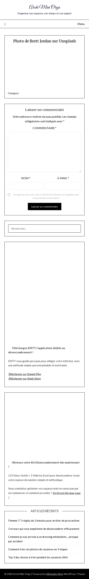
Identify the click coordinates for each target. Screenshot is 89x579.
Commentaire (44, 128)
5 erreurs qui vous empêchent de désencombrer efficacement (43, 528)
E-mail (63, 178)
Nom (25, 178)
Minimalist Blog (54, 573)
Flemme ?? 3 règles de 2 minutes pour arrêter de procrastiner (44, 520)
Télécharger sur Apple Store (24, 378)
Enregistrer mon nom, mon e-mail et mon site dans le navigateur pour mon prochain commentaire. (46, 196)
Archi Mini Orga (44, 7)
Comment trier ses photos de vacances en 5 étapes (38, 549)
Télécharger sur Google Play (24, 374)
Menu (81, 23)
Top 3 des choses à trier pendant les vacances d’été (38, 557)
